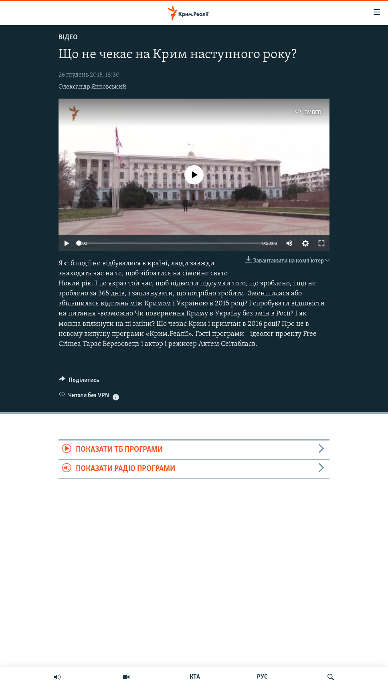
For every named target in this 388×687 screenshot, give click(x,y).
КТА (195, 677)
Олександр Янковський (92, 87)
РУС (262, 677)
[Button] (79, 382)
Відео (68, 37)
